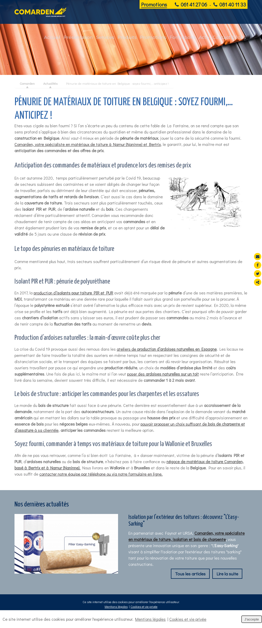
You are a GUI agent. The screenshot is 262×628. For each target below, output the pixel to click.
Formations (183, 37)
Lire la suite (227, 574)
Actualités (50, 83)
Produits (127, 37)
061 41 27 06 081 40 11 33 (210, 4)
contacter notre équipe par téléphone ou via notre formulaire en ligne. (101, 474)
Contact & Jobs (229, 37)
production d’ (73, 292)
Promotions (154, 4)
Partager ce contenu (257, 282)
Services (105, 37)
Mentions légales (116, 606)
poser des (163, 374)
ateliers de (167, 349)
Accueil (52, 37)
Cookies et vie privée (143, 606)
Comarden (27, 83)
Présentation (78, 37)
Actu (204, 37)
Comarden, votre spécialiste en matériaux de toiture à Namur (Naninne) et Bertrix (87, 144)
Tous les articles (190, 574)
